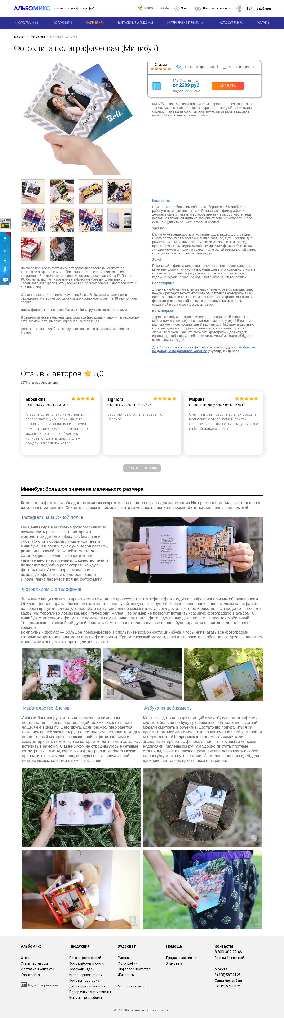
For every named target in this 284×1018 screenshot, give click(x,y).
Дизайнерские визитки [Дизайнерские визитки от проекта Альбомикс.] (87, 986)
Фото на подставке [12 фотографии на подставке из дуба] (84, 980)
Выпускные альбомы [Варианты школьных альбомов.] (85, 997)
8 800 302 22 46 (156, 8)
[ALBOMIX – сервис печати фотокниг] (34, 8)
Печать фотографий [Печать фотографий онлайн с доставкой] (85, 958)
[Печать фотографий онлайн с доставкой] (27, 23)
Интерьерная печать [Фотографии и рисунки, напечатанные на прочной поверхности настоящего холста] (85, 975)
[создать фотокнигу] (61, 23)
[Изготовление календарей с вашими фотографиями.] (95, 23)
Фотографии (128, 963)
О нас (185, 8)
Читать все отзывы (142, 468)
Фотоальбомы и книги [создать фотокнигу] (86, 963)
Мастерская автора (133, 986)
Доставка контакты (217, 8)
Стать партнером (34, 963)
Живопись (126, 975)
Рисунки (124, 958)
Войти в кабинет (259, 8)
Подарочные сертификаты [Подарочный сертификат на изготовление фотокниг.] (90, 992)
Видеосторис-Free (39, 984)
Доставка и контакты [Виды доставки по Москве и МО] (37, 969)
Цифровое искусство (134, 969)
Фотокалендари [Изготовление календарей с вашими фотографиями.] (81, 969)
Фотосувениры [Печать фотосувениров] (230, 23)
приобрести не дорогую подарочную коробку (203, 349)
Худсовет (127, 946)
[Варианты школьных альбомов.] (135, 23)
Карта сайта (30, 975)
